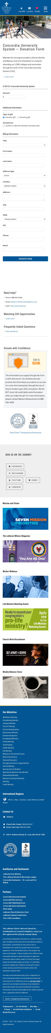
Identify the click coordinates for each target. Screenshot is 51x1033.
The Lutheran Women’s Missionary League (19, 877)
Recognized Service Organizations (16, 763)
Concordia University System (14, 906)
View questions (12, 331)
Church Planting (9, 726)
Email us (10, 817)
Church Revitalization (11, 730)
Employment (8, 1007)
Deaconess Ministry (10, 733)
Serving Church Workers (12, 769)
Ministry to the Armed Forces (13, 754)
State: (5, 215)
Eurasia (23, 800)
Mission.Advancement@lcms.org (24, 302)
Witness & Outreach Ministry (13, 778)
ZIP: (4, 225)
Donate (37, 11)
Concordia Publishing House (14, 903)
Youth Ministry (8, 784)
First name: (8, 151)
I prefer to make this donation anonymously (22, 126)
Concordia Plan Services (12, 900)
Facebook (15, 466)
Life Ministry (7, 751)
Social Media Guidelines (22, 1009)
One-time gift (10, 117)
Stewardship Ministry (10, 775)
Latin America (32, 800)
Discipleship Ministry (10, 720)
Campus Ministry (9, 723)
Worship (6, 781)
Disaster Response (10, 736)
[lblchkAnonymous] (4, 126)
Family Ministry (8, 742)
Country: (6, 182)
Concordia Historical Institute (14, 897)
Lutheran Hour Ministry (12, 874)
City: (5, 205)
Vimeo (33, 480)
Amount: (6, 93)
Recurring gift (25, 117)
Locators (30, 11)
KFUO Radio (7, 909)
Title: (5, 141)
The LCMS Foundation (11, 918)
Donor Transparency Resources (17, 999)
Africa (10, 800)
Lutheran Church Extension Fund (15, 912)
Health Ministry (8, 748)
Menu (46, 11)
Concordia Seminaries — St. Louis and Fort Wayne (19, 881)
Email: (5, 245)
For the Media (21, 1007)
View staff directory (18, 306)
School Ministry (8, 766)
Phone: (6, 235)
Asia (16, 800)
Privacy (7, 1009)
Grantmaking (7, 745)
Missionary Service (10, 757)
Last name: (7, 161)
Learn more (9, 77)
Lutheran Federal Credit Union (15, 915)
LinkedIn (14, 487)
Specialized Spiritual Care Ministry (15, 772)
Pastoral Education (10, 760)
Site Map (33, 1007)
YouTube (14, 480)
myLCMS (22, 11)
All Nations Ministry (10, 717)
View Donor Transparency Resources (25, 433)
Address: (7, 192)
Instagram (15, 473)
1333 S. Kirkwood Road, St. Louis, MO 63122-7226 (25, 835)
